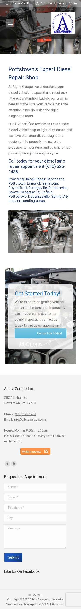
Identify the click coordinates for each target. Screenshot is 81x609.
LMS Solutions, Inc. (52, 604)
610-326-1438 (19, 3)
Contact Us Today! (49, 333)
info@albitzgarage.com (30, 419)
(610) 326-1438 (25, 414)
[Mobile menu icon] (10, 23)
